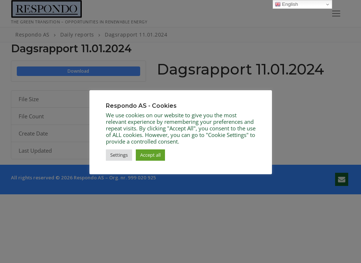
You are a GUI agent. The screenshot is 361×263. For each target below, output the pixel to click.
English (286, 4)
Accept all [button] (150, 155)
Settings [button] (119, 155)
